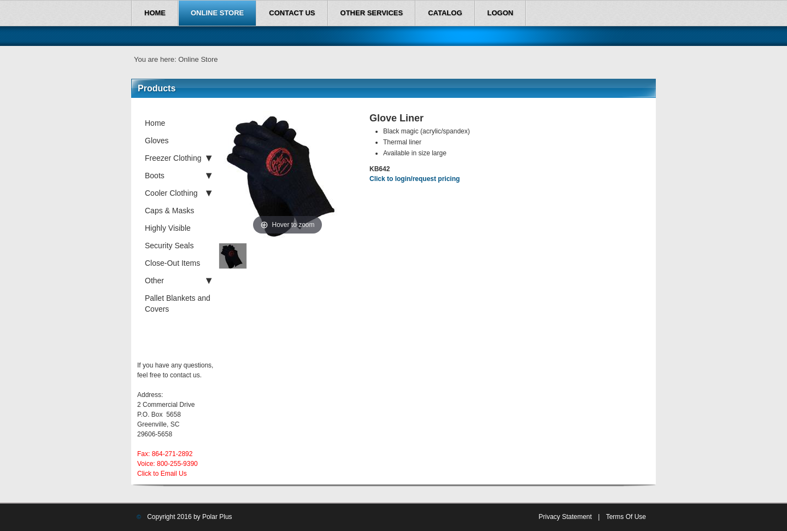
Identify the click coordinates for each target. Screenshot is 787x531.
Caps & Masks (169, 210)
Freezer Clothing (178, 158)
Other (178, 280)
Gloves (157, 140)
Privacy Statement (564, 517)
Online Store (198, 59)
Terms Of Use (626, 517)
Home (155, 123)
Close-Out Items (172, 263)
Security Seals (169, 245)
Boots (178, 175)
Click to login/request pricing (414, 179)
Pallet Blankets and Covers (177, 303)
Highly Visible (168, 228)
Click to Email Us (162, 473)
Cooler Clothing (178, 193)
